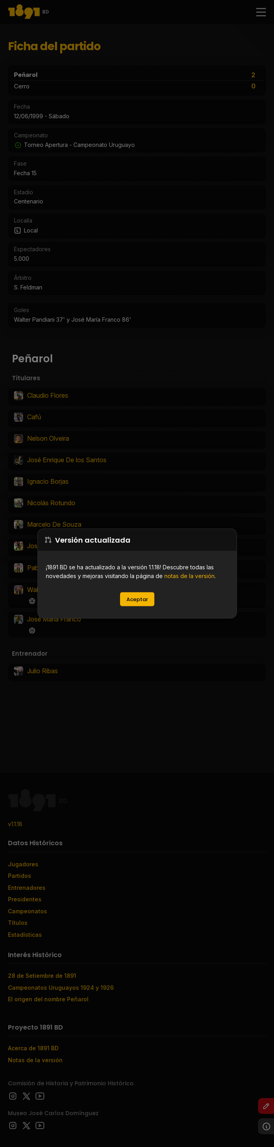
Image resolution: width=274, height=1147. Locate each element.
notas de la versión (189, 576)
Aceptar (137, 599)
